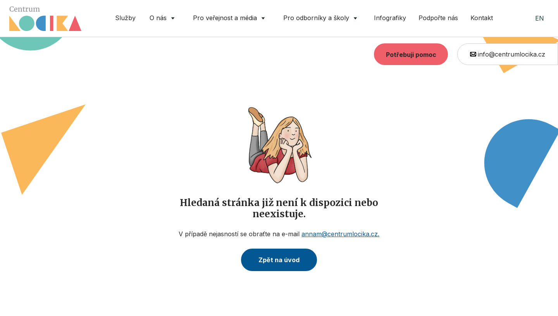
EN (539, 18)
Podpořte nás (438, 18)
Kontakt (481, 18)
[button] (163, 18)
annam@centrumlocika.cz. (340, 234)
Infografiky (390, 18)
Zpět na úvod (279, 260)
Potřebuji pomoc (411, 54)
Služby (125, 18)
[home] (45, 18)
